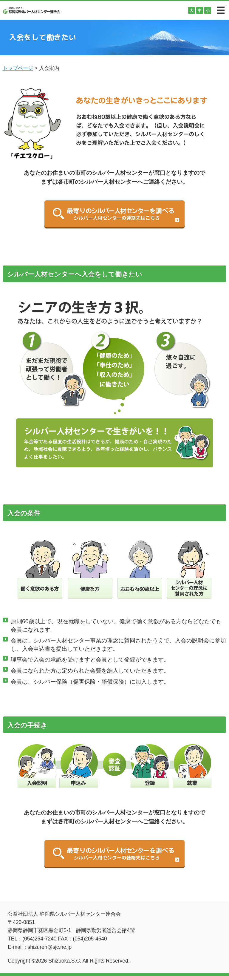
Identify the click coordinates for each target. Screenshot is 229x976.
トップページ (18, 68)
